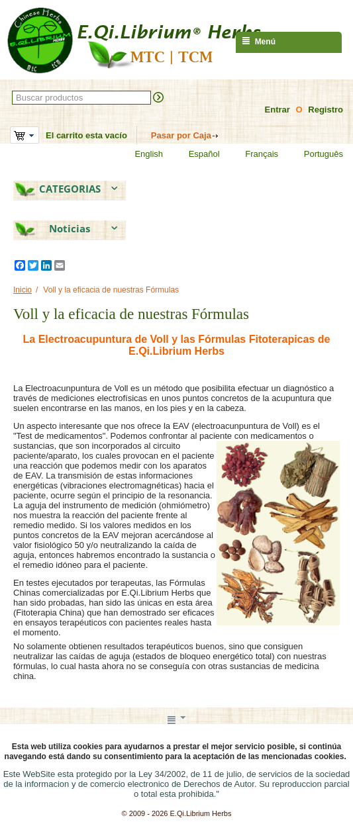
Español (196, 154)
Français (253, 154)
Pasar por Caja (181, 135)
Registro (325, 109)
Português (315, 154)
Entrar (277, 109)
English (140, 154)
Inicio (22, 290)
